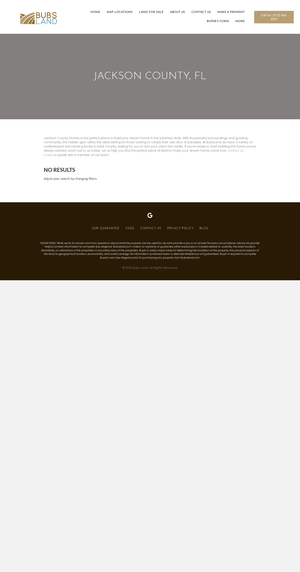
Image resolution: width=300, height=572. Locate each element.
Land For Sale (151, 12)
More (240, 21)
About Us (177, 12)
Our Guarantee (106, 228)
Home (95, 12)
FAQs (130, 228)
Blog (204, 228)
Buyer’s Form (218, 21)
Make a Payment (231, 12)
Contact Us (201, 12)
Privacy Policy (180, 228)
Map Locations (119, 12)
